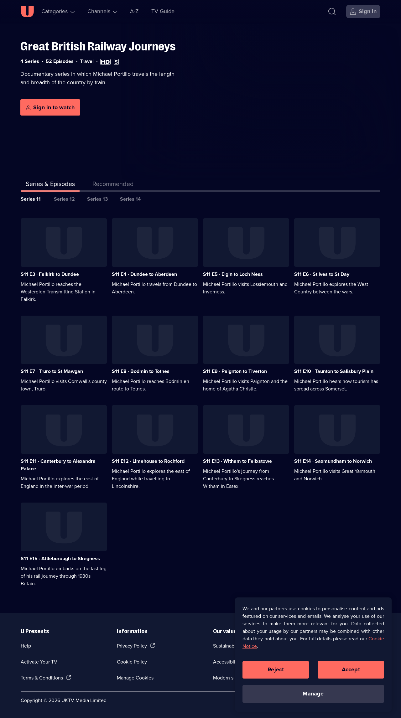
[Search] (332, 11)
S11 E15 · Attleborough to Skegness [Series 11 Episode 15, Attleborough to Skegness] (60, 558)
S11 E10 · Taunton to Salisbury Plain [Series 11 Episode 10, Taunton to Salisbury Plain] (333, 371)
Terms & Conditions (42, 677)
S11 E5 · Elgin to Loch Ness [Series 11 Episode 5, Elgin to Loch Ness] (233, 274)
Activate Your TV (39, 661)
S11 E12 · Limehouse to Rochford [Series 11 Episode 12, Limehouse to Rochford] (148, 461)
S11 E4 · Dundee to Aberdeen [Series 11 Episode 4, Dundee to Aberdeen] (144, 274)
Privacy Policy (132, 645)
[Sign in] (363, 11)
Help (26, 645)
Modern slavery (230, 677)
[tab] (113, 185)
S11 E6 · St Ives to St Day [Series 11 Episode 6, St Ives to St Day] (321, 274)
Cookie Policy (132, 661)
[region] (313, 659)
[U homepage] (27, 11)
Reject (276, 674)
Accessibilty (226, 661)
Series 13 (97, 199)
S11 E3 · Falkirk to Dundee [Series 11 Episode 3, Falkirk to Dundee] (50, 274)
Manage (313, 698)
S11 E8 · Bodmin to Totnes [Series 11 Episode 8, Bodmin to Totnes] (140, 371)
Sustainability (227, 645)
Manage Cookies (135, 677)
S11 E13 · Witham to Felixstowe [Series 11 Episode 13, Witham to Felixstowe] (237, 461)
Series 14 (130, 199)
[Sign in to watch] (50, 107)
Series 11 (31, 199)
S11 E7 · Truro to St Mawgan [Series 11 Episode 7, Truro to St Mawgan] (52, 371)
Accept (351, 674)
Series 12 (64, 199)
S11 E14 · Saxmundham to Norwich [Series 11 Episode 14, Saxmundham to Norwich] (333, 461)
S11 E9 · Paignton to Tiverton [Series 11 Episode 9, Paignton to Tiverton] (235, 371)
